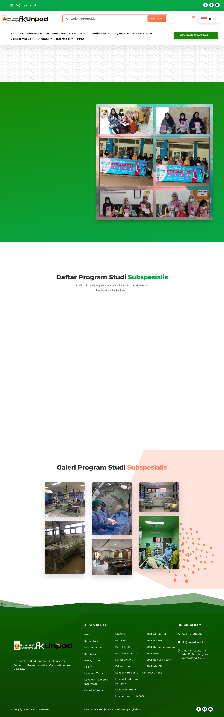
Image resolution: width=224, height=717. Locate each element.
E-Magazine (92, 660)
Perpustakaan (93, 647)
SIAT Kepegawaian (158, 659)
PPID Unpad (154, 672)
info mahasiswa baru (194, 35)
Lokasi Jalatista (125, 689)
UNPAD (120, 634)
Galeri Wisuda (93, 690)
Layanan (120, 33)
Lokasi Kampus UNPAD (130, 672)
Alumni (43, 39)
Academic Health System (64, 33)
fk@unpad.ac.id (26, 5)
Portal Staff (122, 647)
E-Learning (122, 666)
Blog (87, 634)
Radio (88, 666)
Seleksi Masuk (21, 39)
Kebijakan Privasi (109, 709)
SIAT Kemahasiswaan (160, 647)
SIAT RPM (152, 653)
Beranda (17, 33)
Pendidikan (98, 33)
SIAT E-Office (155, 640)
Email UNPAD (124, 659)
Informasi (63, 39)
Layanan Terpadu (95, 673)
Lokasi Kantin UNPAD (129, 696)
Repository (91, 641)
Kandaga (90, 654)
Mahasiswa (141, 33)
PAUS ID (120, 640)
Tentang (33, 33)
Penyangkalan (131, 709)
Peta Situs (90, 709)
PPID (80, 39)
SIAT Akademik (156, 634)
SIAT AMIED (154, 666)
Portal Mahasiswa (127, 653)
